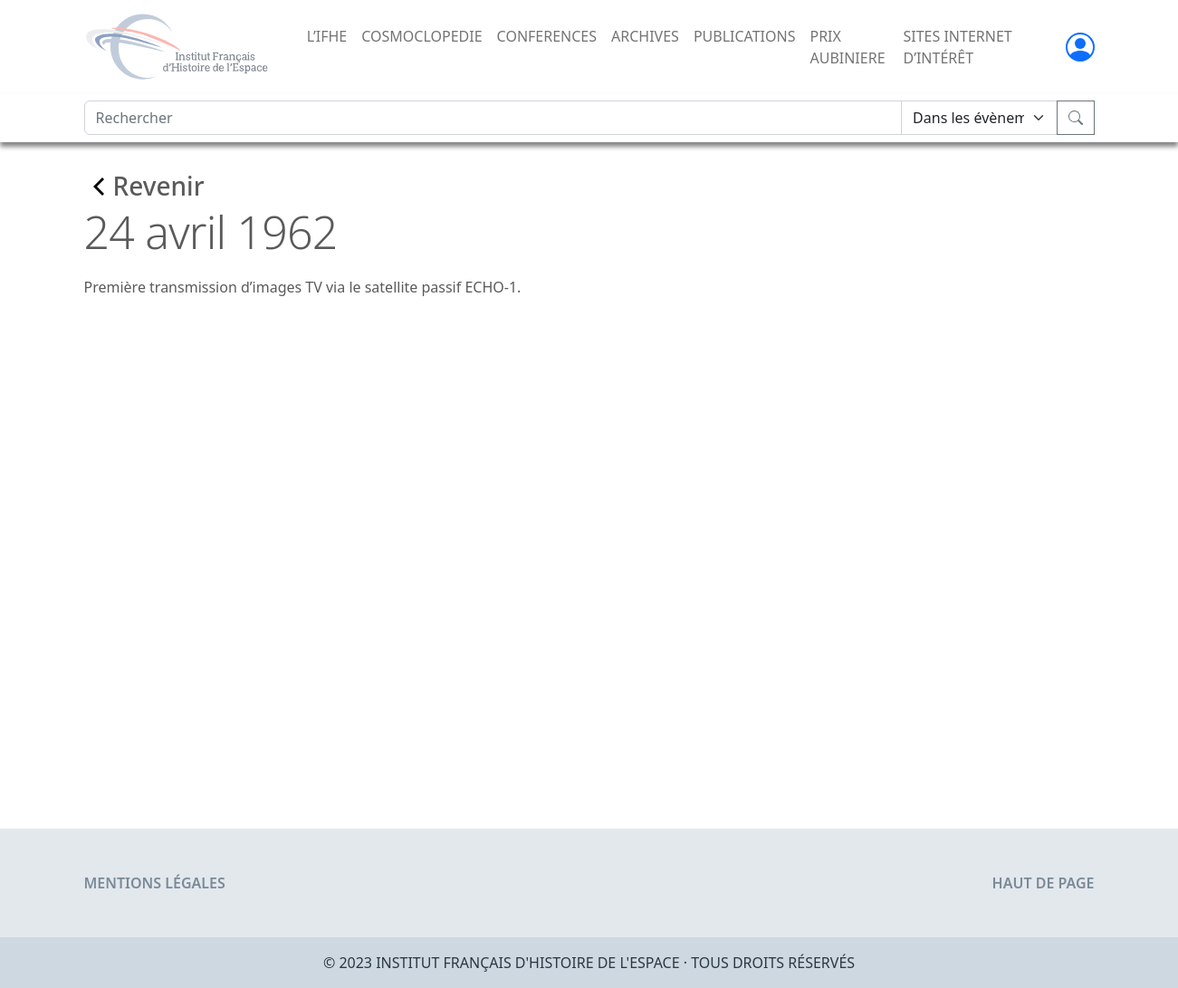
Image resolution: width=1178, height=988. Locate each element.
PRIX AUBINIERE (847, 47)
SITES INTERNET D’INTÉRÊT (957, 47)
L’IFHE (327, 36)
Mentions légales (154, 883)
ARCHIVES (645, 36)
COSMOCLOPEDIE (421, 36)
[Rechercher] (493, 118)
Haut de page (1043, 883)
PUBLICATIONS (745, 36)
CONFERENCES (547, 36)
